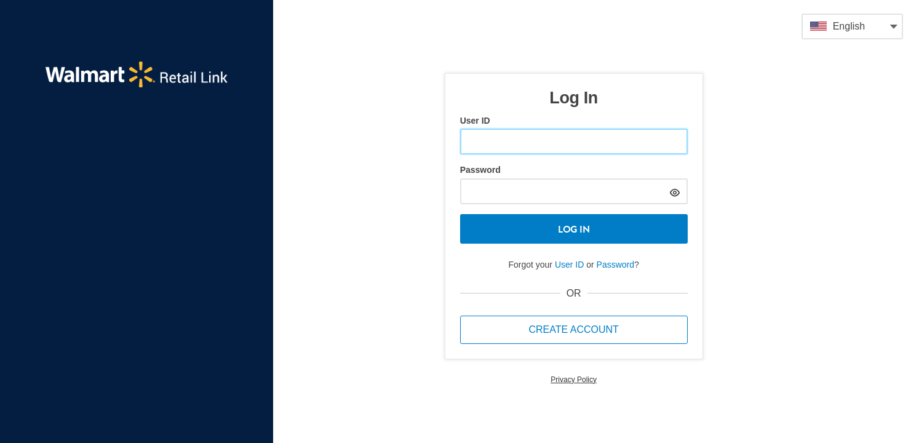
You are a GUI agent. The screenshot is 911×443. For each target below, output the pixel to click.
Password (480, 170)
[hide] (675, 191)
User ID (475, 121)
